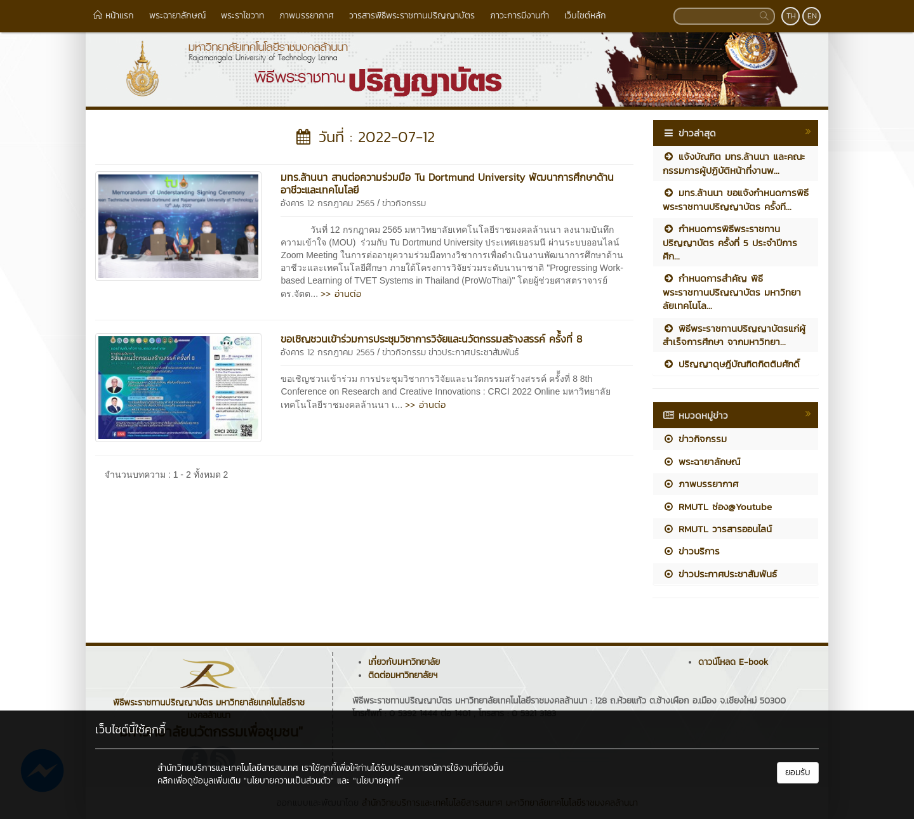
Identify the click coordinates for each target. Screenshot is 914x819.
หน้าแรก (113, 15)
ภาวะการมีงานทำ (519, 15)
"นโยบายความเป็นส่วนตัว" (289, 780)
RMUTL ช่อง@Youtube (717, 506)
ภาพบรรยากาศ (306, 15)
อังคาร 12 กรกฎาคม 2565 (327, 203)
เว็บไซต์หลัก (585, 15)
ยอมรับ (798, 772)
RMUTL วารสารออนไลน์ (717, 528)
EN (812, 16)
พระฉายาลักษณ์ (177, 15)
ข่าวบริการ (691, 551)
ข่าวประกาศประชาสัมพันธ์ (473, 352)
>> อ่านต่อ (341, 293)
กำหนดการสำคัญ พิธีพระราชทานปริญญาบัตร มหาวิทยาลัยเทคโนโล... (732, 292)
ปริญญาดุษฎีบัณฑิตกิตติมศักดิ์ (731, 364)
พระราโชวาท (242, 15)
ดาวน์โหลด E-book (733, 662)
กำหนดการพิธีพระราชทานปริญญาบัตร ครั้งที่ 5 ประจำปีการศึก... (730, 242)
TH (791, 16)
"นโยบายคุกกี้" (378, 780)
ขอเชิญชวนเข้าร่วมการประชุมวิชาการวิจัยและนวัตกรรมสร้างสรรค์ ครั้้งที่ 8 (431, 338)
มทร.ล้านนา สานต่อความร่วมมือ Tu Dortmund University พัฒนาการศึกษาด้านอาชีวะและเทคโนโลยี (447, 183)
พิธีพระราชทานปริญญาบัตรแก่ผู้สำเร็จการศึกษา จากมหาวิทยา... (734, 335)
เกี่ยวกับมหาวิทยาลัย (404, 662)
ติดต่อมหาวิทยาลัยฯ (402, 675)
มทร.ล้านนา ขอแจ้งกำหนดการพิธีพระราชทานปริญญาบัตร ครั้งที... (736, 199)
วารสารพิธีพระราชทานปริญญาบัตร (412, 15)
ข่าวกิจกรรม (404, 203)
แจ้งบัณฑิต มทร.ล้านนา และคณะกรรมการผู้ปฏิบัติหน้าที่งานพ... (734, 163)
